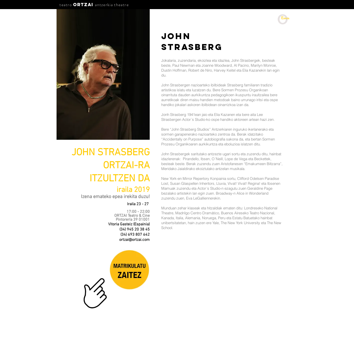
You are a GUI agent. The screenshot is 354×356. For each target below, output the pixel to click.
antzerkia (104, 5)
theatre (121, 5)
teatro (65, 5)
